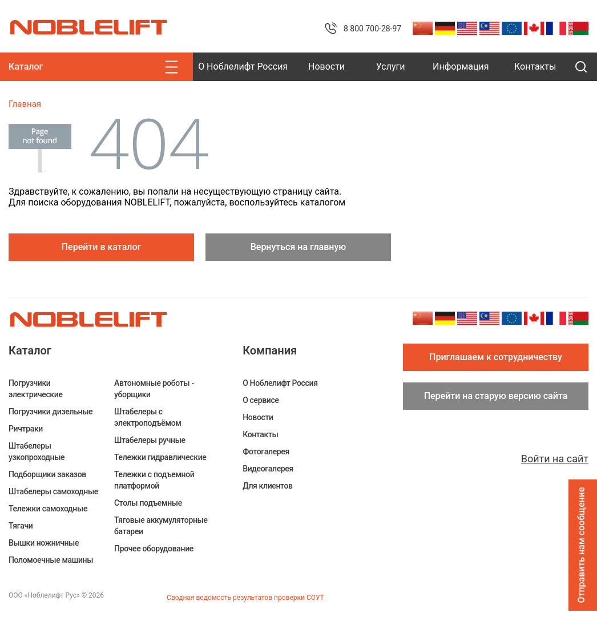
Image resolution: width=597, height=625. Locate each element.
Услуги (390, 66)
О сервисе (261, 400)
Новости (326, 66)
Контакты (535, 66)
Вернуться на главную (298, 246)
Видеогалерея (268, 468)
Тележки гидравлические (160, 457)
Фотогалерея (266, 451)
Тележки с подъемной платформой (154, 480)
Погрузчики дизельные (50, 411)
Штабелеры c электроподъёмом (147, 417)
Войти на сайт (554, 459)
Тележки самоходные (48, 508)
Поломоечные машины (51, 559)
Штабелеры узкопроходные (36, 451)
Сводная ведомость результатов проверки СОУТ (245, 598)
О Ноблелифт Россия (243, 66)
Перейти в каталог (102, 246)
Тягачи (21, 525)
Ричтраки (26, 428)
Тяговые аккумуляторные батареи (161, 525)
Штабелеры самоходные (53, 491)
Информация (461, 66)
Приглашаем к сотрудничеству (495, 357)
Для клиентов (267, 485)
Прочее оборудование (153, 548)
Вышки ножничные (44, 542)
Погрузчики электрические (36, 388)
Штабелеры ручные (149, 440)
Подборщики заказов (47, 474)
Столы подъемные (148, 502)
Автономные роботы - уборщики (154, 388)
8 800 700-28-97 (372, 28)
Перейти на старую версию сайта (496, 395)
